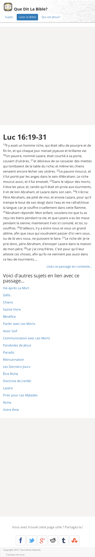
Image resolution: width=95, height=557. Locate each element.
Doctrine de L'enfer (17, 381)
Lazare (8, 388)
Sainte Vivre (12, 309)
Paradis (8, 352)
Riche (7, 402)
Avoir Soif (10, 331)
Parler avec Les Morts (19, 323)
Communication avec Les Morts (26, 338)
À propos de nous (15, 554)
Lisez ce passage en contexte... (69, 266)
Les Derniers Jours (16, 366)
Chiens (8, 302)
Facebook (21, 540)
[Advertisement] (47, 76)
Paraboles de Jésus (17, 345)
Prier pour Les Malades (20, 395)
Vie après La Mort (16, 288)
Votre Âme (11, 409)
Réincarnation (13, 359)
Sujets (9, 17)
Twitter (31, 540)
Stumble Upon (74, 540)
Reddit (53, 540)
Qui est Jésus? (51, 17)
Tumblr (64, 540)
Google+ (42, 540)
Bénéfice (9, 316)
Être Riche (10, 374)
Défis (7, 295)
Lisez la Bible (27, 17)
